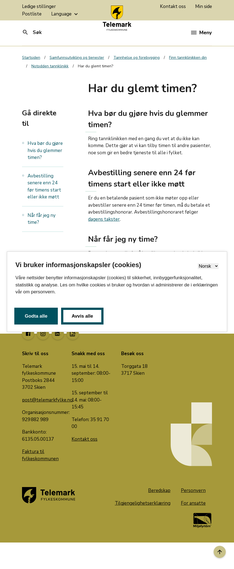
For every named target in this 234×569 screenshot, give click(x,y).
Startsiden (31, 57)
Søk (32, 32)
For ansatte (193, 503)
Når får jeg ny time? (42, 219)
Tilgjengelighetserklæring (142, 503)
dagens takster (104, 219)
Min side (203, 6)
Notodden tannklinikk (50, 66)
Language (65, 14)
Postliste (32, 14)
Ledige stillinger (39, 6)
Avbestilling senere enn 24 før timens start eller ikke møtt (44, 186)
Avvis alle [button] (82, 316)
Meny (201, 32)
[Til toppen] (220, 552)
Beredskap (159, 490)
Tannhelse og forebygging (136, 57)
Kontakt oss (173, 6)
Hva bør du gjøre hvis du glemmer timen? (45, 150)
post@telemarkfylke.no (47, 400)
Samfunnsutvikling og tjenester (77, 57)
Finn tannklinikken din (188, 57)
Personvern (193, 490)
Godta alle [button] (36, 316)
